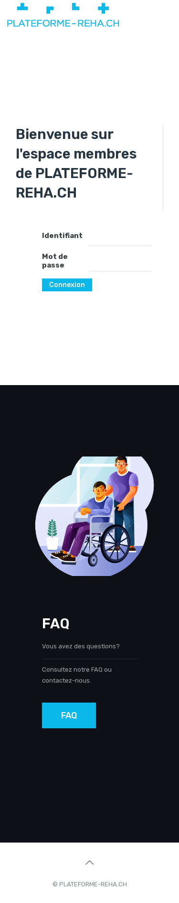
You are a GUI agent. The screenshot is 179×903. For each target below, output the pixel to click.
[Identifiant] (120, 236)
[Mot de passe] (120, 261)
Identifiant (62, 235)
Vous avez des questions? (81, 646)
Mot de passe (55, 260)
